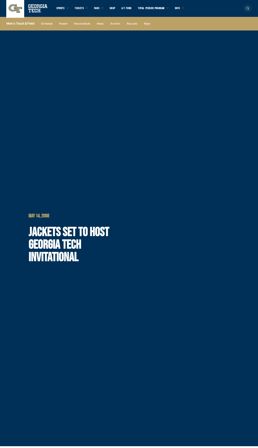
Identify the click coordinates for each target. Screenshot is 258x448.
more (147, 25)
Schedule (47, 25)
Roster (63, 25)
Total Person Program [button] (155, 9)
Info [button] (182, 9)
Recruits (132, 25)
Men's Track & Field (20, 25)
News (100, 25)
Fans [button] (98, 9)
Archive (115, 25)
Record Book (82, 25)
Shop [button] (115, 9)
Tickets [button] (80, 9)
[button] (248, 9)
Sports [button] (60, 9)
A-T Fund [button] (129, 9)
